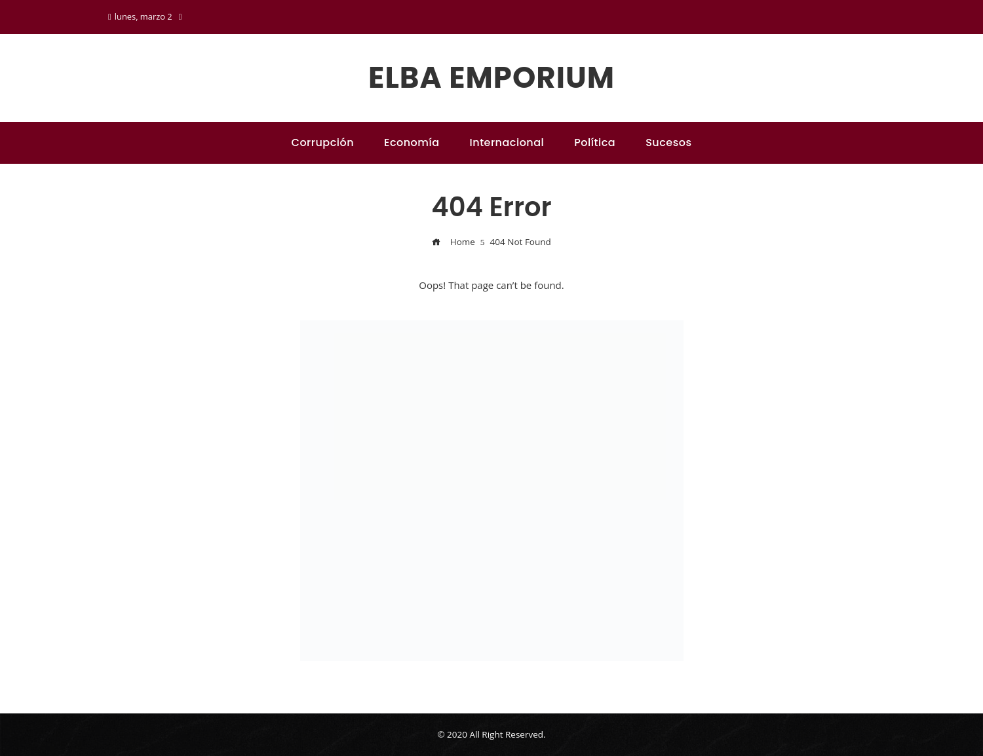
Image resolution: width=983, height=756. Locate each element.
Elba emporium (491, 77)
